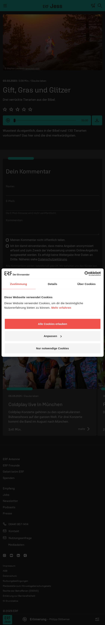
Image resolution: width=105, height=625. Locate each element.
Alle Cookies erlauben (52, 323)
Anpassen (53, 336)
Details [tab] (52, 284)
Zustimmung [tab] (18, 284)
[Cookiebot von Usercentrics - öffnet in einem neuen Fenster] (84, 273)
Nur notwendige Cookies (52, 348)
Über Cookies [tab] (86, 284)
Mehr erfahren (61, 307)
